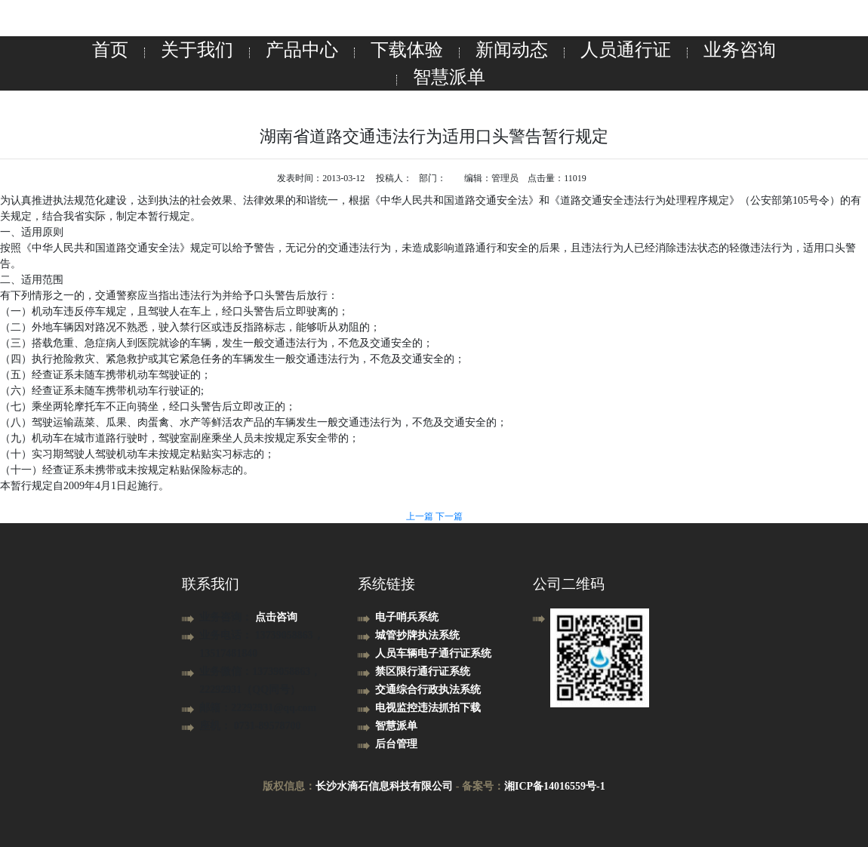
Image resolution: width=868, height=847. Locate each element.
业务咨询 (739, 50)
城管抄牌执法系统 (417, 635)
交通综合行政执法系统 (428, 689)
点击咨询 (276, 617)
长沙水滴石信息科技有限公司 (384, 786)
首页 (110, 50)
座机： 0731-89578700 (249, 726)
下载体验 (407, 50)
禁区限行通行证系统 (422, 671)
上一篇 (421, 516)
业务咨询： (227, 617)
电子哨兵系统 (407, 617)
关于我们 (197, 50)
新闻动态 (512, 50)
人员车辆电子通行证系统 (433, 653)
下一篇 (449, 516)
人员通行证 (625, 50)
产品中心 (302, 50)
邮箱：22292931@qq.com (257, 707)
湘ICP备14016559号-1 (554, 786)
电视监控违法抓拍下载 (428, 707)
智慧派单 (449, 77)
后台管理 (396, 744)
